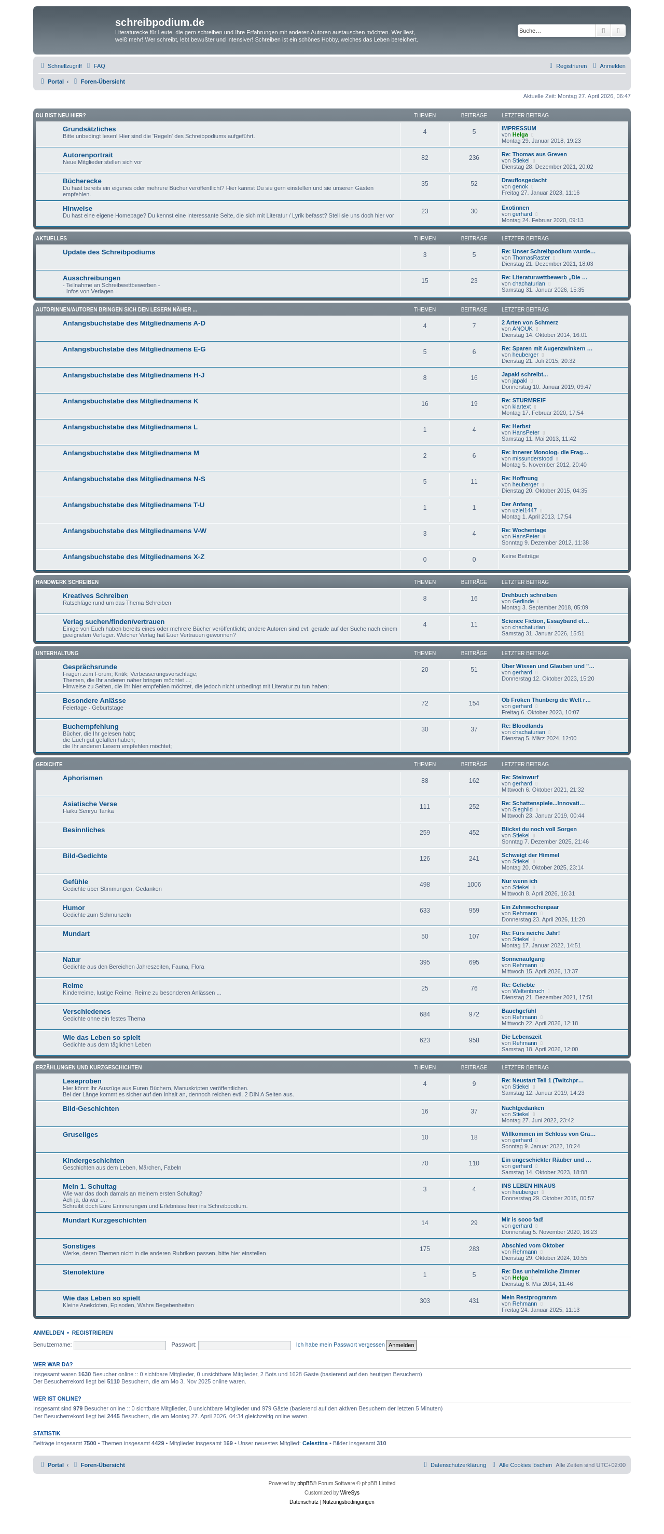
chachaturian (529, 283)
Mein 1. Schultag (90, 1186)
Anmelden (48, 1332)
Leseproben (82, 1081)
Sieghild (523, 809)
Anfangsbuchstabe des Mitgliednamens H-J (133, 375)
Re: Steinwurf (520, 777)
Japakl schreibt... (525, 374)
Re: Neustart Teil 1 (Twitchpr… (543, 1080)
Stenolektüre (83, 1272)
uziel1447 (525, 510)
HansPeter (526, 432)
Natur (71, 959)
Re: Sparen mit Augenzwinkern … (547, 348)
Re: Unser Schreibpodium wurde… (549, 251)
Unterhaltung (57, 653)
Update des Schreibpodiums (109, 252)
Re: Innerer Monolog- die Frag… (545, 452)
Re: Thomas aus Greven (534, 154)
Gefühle (75, 882)
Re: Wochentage (524, 530)
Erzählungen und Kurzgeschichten (89, 1067)
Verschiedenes (86, 1011)
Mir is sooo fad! (523, 1219)
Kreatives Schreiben (96, 596)
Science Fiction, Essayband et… (545, 621)
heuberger (525, 354)
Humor (74, 908)
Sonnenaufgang (523, 959)
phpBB (305, 1483)
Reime (73, 985)
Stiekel (521, 160)
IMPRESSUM (519, 128)
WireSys (349, 1493)
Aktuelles (51, 238)
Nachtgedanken (523, 1108)
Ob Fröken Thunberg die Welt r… (546, 700)
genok (520, 186)
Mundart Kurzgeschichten (105, 1220)
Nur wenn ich (519, 881)
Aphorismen (83, 778)
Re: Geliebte (518, 985)
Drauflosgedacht (524, 180)
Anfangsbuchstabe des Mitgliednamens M (131, 453)
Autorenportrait (88, 155)
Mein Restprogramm (529, 1297)
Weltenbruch (529, 991)
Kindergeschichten (94, 1160)
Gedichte (49, 764)
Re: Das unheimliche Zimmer (541, 1271)
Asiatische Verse (90, 804)
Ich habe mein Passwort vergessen (340, 1344)
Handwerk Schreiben (67, 582)
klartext (522, 406)
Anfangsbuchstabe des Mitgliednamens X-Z (133, 557)
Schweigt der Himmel (530, 855)
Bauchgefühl (519, 1011)
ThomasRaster (531, 257)
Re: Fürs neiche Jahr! (531, 933)
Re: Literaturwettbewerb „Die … (545, 277)
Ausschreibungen (91, 278)
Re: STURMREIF (524, 400)
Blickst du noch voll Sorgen (539, 829)
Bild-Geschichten (91, 1108)
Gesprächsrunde (90, 667)
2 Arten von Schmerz (530, 322)
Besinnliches (84, 830)
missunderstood (533, 458)
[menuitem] (95, 66)
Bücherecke (82, 181)
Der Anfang (517, 504)
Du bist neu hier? (61, 115)
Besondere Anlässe (94, 700)
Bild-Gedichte (85, 856)
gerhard (522, 214)
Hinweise (77, 208)
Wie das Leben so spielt (101, 1037)
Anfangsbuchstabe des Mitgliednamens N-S (134, 479)
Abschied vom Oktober (533, 1245)
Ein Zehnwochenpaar (530, 907)
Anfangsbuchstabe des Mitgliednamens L (130, 427)
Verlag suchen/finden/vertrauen (113, 622)
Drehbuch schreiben (529, 595)
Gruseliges (80, 1134)
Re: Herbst (516, 426)
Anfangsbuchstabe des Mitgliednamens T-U (133, 505)
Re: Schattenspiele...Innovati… (543, 803)
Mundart (76, 934)
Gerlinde (523, 601)
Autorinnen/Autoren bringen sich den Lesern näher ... (116, 310)
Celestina (315, 1443)
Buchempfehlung (91, 726)
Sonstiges (79, 1246)
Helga (520, 134)
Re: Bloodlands (523, 726)
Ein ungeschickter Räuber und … (546, 1160)
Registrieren (92, 1332)
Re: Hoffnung (520, 478)
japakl (520, 380)
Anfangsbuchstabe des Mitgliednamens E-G (134, 349)
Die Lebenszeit (522, 1037)
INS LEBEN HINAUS (529, 1186)
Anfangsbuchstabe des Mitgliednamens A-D (134, 323)
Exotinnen (515, 208)
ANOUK (523, 328)
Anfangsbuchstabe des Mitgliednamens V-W (134, 531)
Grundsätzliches (89, 129)
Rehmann (525, 913)
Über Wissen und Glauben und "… (548, 666)
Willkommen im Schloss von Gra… (549, 1134)
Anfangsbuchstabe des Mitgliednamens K (131, 401)
